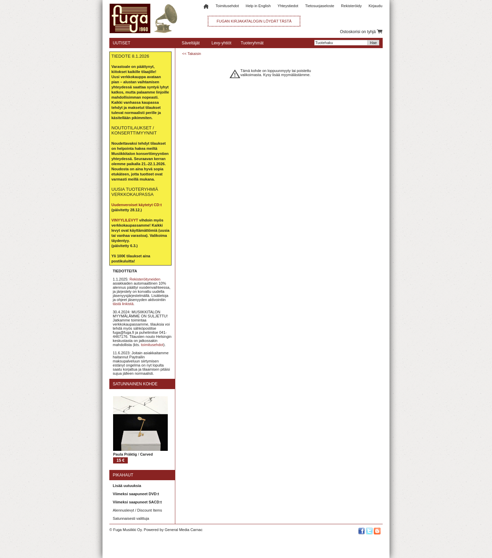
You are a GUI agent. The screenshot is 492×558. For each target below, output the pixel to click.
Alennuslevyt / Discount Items (137, 510)
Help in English (258, 6)
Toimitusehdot (227, 6)
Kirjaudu (375, 6)
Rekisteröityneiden (145, 279)
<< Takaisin (191, 54)
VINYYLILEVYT (124, 220)
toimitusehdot (152, 345)
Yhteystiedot (287, 6)
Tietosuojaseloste (319, 6)
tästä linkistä (123, 304)
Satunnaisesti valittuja (131, 518)
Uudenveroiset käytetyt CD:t (136, 205)
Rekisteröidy (351, 6)
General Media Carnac (184, 530)
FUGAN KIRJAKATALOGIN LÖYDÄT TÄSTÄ (254, 21)
